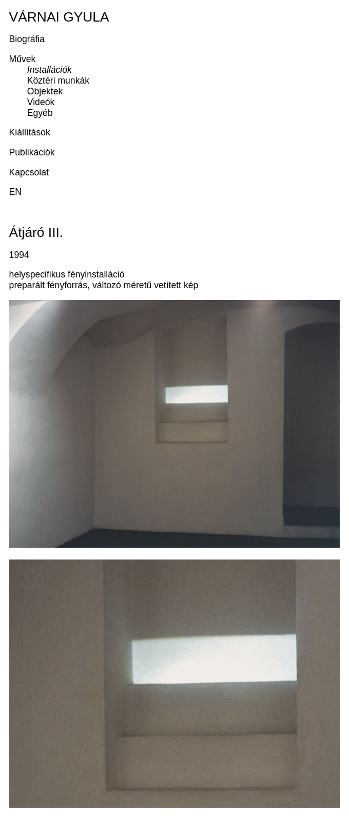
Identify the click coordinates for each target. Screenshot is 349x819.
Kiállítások (29, 132)
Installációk (49, 70)
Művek (22, 59)
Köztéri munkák (58, 80)
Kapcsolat (29, 172)
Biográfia (27, 39)
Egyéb (40, 113)
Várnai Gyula (59, 17)
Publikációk (32, 152)
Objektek (45, 91)
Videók (40, 102)
